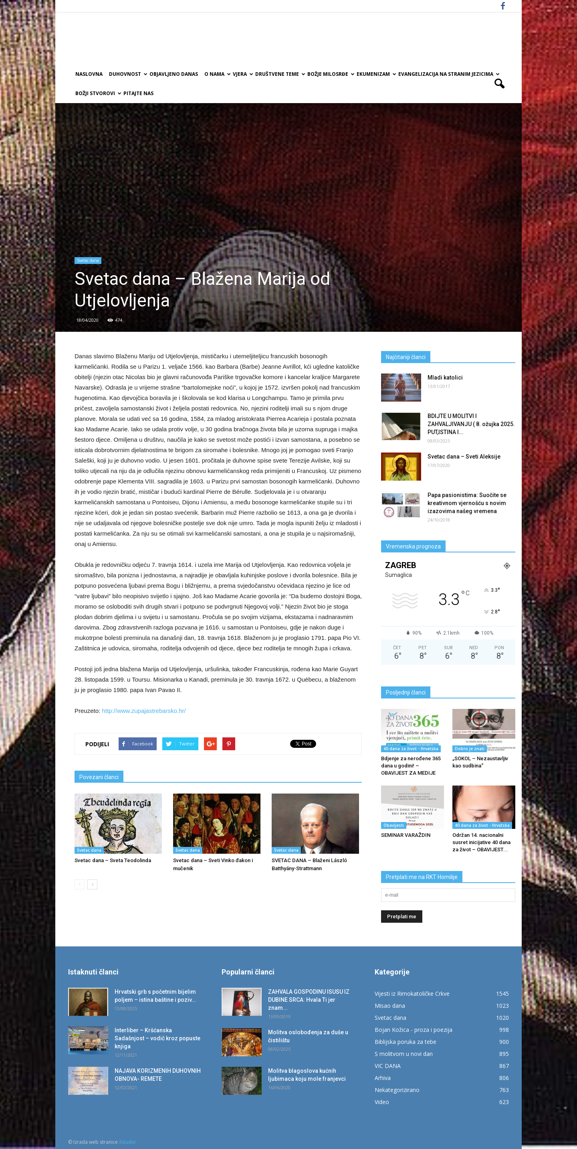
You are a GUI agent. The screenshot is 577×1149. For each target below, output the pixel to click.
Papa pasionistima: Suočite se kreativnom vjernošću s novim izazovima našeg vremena (467, 503)
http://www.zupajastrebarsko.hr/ (144, 710)
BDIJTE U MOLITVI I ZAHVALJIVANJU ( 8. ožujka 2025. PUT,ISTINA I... (471, 424)
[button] (499, 83)
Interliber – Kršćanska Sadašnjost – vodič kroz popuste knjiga (157, 1038)
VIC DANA (388, 1066)
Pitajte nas (138, 93)
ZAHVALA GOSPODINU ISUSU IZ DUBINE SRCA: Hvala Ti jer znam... (308, 1000)
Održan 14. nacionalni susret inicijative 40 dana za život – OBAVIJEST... (481, 842)
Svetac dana (88, 260)
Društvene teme (279, 74)
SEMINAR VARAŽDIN (405, 835)
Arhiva (383, 1078)
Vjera (242, 74)
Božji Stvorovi (97, 93)
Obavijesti (393, 825)
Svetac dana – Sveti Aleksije (464, 456)
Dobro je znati (469, 748)
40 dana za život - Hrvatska (410, 748)
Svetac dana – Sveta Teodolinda (113, 860)
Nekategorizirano (397, 1090)
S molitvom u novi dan (404, 1054)
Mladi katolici (445, 377)
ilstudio (127, 1142)
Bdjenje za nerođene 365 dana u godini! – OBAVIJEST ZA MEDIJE (411, 765)
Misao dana (390, 1005)
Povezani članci (99, 777)
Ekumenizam (376, 74)
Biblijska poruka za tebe (405, 1041)
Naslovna (89, 74)
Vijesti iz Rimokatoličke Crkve (412, 993)
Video (382, 1102)
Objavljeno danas (173, 74)
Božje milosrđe (330, 74)
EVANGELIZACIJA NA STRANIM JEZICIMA (448, 74)
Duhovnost (127, 74)
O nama (217, 74)
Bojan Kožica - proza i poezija (413, 1029)
